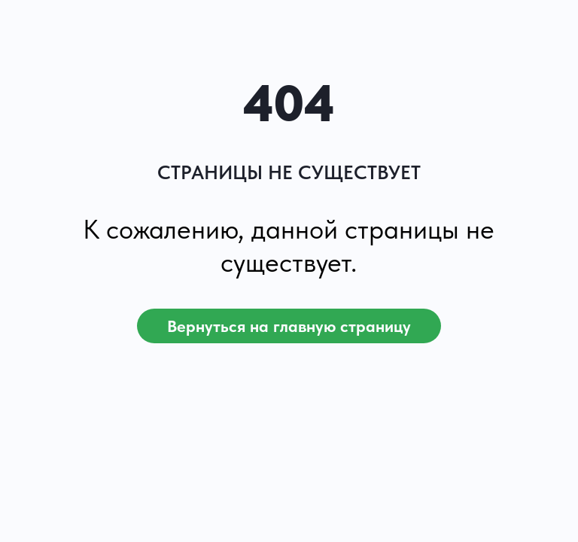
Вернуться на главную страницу (289, 326)
